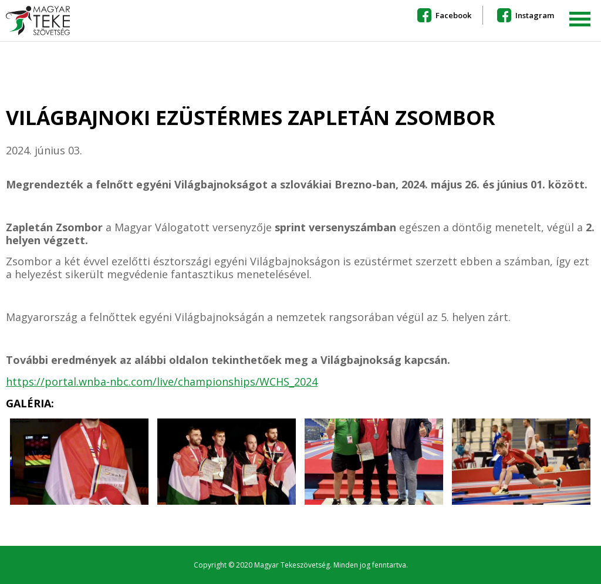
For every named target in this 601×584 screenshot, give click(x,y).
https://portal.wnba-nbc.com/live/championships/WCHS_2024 (162, 381)
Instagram (534, 15)
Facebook (453, 15)
